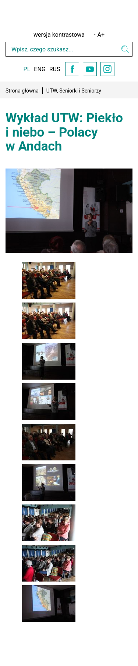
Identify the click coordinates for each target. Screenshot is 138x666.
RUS (54, 69)
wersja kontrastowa (59, 34)
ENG (39, 69)
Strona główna (22, 91)
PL (27, 69)
